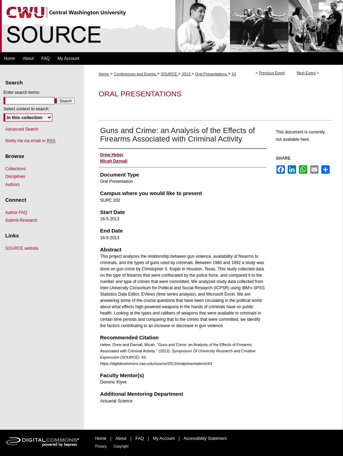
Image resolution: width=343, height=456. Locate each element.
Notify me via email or (30, 140)
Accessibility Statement (205, 438)
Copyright (120, 446)
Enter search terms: (22, 92)
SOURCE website (21, 248)
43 (234, 74)
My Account (164, 438)
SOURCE (169, 74)
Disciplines (15, 176)
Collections (15, 168)
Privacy (101, 446)
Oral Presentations (211, 74)
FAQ (139, 438)
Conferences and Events (135, 74)
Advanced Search (21, 129)
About (120, 438)
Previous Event (272, 73)
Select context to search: (26, 108)
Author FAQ (16, 212)
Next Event (306, 73)
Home (104, 74)
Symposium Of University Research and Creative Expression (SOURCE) (171, 26)
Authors (12, 184)
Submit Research (21, 220)
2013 (186, 74)
